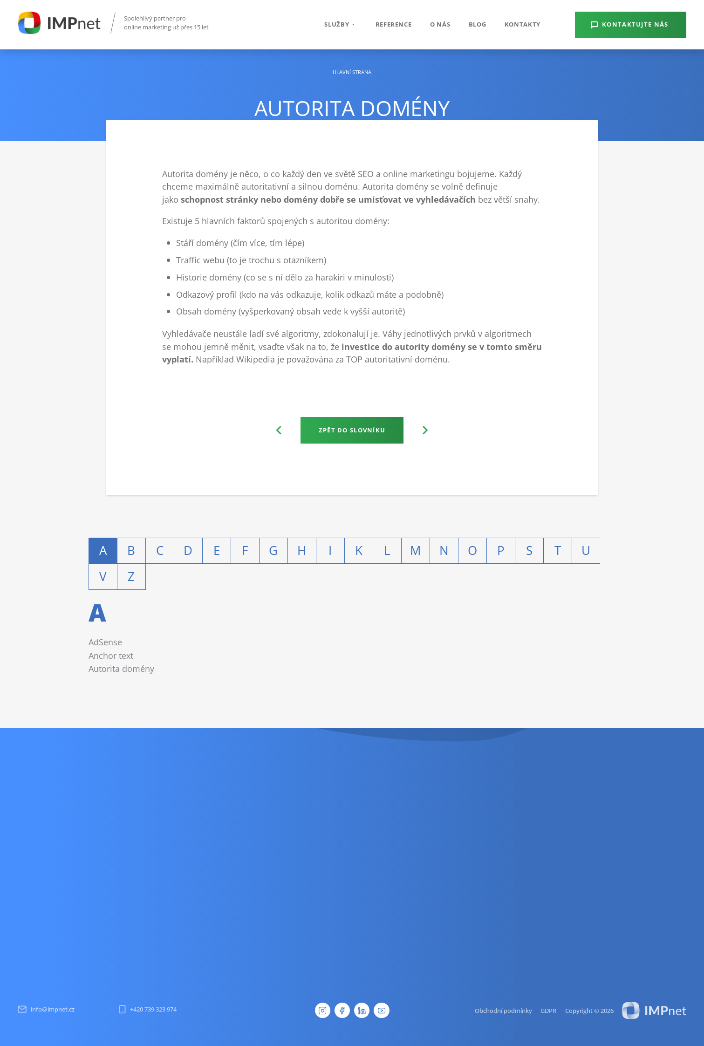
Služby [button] (340, 24)
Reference (394, 24)
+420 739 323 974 (148, 1009)
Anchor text (111, 655)
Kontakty (522, 24)
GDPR (548, 1010)
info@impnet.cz (46, 1009)
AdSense (105, 642)
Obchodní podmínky (503, 1010)
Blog (477, 24)
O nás (440, 24)
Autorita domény (121, 668)
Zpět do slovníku (352, 430)
